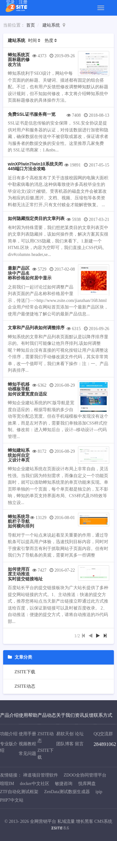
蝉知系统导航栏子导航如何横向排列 (21, 521)
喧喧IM (7, 783)
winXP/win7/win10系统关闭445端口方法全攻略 (35, 166)
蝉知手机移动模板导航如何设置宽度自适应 (27, 389)
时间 (32, 40)
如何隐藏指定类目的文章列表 (36, 218)
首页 (30, 25)
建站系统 (51, 25)
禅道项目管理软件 (40, 775)
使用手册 (27, 733)
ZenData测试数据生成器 (67, 791)
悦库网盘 (87, 783)
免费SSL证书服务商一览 (32, 114)
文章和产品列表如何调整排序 (36, 327)
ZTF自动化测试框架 (19, 791)
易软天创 (65, 733)
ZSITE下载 (24, 672)
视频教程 (27, 744)
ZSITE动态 (24, 686)
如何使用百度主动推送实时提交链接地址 (25, 574)
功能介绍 (8, 733)
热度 (49, 40)
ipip (98, 791)
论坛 (79, 733)
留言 (79, 744)
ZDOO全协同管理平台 (85, 775)
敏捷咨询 (63, 783)
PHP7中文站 (11, 800)
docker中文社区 (34, 783)
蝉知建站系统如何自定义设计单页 (19, 455)
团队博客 (65, 744)
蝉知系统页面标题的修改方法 (19, 59)
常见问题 (27, 753)
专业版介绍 (8, 747)
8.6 (60, 829)
